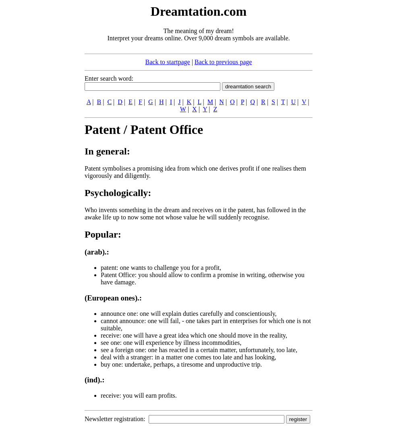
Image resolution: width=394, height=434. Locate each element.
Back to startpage (167, 61)
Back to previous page (223, 61)
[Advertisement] (35, 124)
